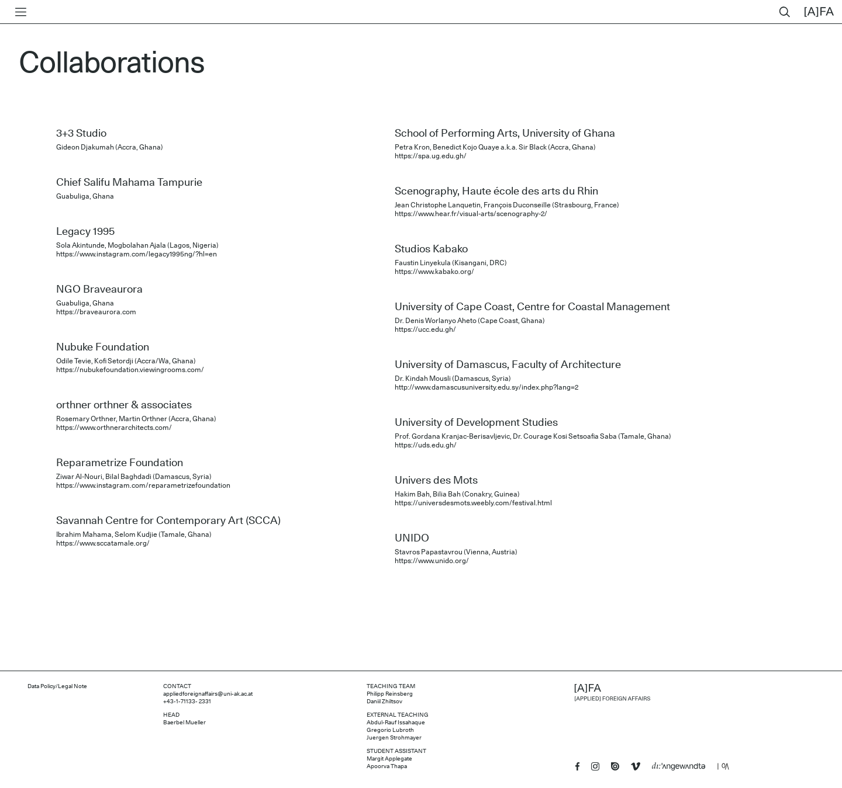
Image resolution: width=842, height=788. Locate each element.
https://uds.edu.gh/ (426, 445)
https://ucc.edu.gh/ (425, 329)
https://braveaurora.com (96, 311)
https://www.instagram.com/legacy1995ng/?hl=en (136, 254)
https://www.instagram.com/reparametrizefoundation (143, 485)
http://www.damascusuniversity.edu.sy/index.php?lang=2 (486, 387)
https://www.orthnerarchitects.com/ (114, 427)
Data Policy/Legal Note (57, 686)
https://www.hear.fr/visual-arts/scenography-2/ (471, 213)
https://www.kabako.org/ (434, 271)
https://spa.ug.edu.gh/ (431, 155)
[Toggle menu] (18, 12)
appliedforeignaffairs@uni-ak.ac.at (208, 694)
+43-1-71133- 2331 (187, 701)
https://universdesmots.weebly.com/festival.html (473, 502)
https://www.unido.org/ (432, 560)
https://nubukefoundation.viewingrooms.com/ (130, 369)
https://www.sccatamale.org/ (103, 543)
